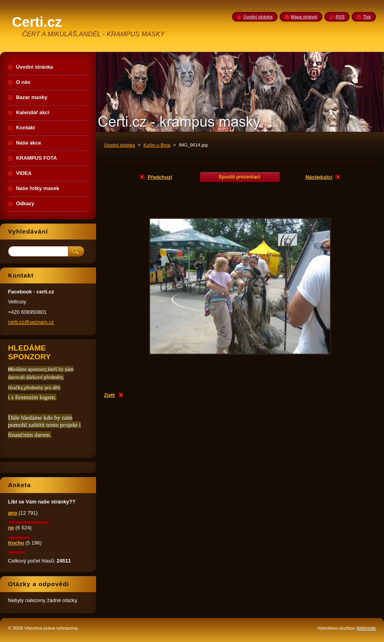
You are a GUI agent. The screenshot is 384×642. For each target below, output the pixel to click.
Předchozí (160, 177)
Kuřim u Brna (157, 145)
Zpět (109, 395)
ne (11, 528)
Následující (318, 177)
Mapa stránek (304, 16)
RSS (340, 16)
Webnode (366, 628)
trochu (16, 543)
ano (12, 513)
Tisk (367, 16)
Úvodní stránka (119, 145)
